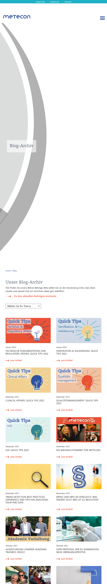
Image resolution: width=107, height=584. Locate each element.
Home (8, 270)
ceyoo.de (68, 2)
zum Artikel (16, 360)
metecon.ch (54, 2)
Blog (15, 270)
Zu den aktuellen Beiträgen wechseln (35, 296)
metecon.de (40, 2)
